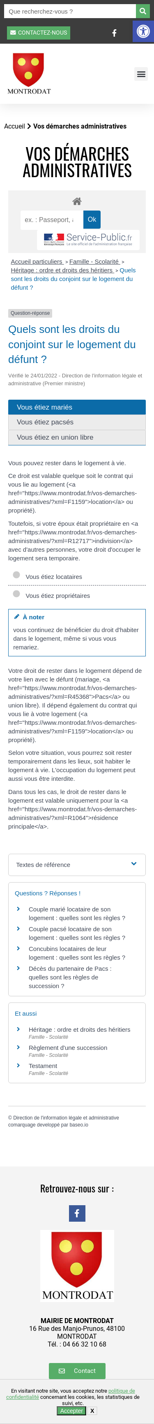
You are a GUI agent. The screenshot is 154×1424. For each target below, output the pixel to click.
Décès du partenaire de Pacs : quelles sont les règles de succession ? (70, 977)
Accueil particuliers (37, 261)
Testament (43, 1065)
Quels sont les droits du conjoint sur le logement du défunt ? (73, 279)
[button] (143, 31)
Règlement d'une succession (68, 1047)
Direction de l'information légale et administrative (66, 1118)
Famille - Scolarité (94, 261)
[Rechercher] (143, 11)
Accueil (14, 126)
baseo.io (78, 1125)
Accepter (71, 1411)
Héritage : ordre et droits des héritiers (63, 270)
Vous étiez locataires (47, 576)
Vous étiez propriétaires (51, 595)
